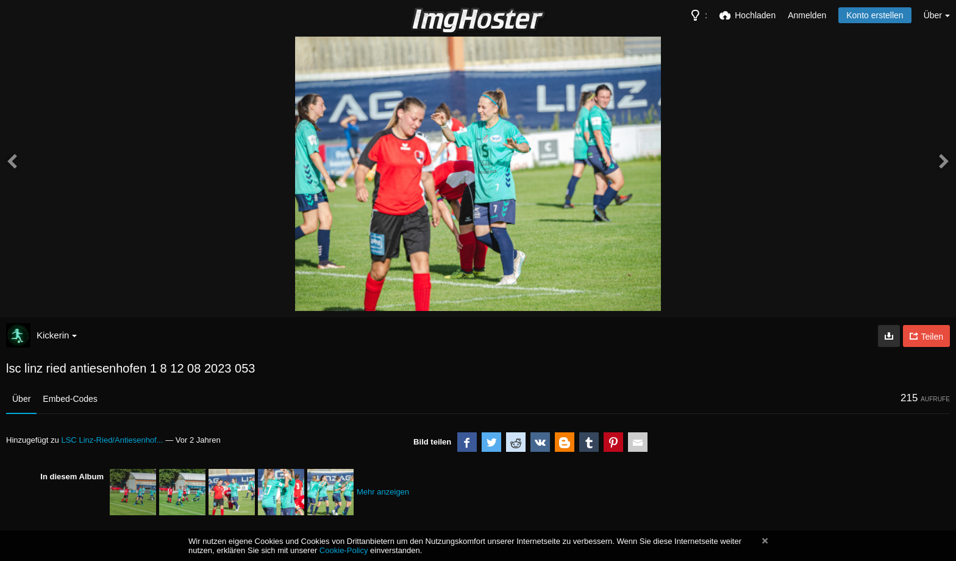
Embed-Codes (70, 399)
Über (21, 399)
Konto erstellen (874, 15)
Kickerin (57, 335)
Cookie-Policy (343, 550)
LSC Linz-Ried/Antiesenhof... (112, 440)
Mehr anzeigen (383, 491)
